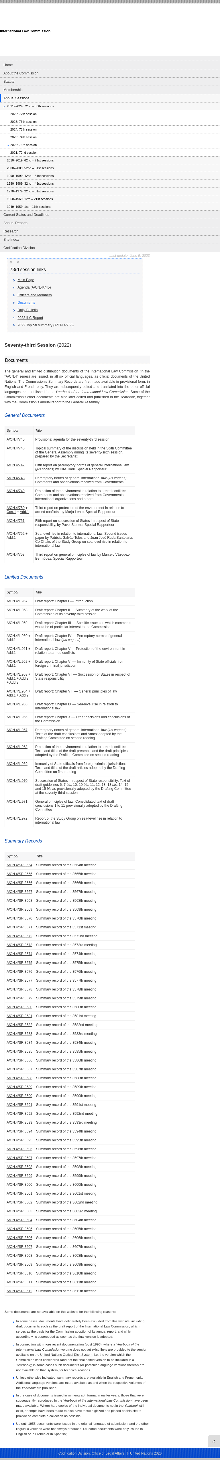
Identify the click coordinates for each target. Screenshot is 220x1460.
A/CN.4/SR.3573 (19, 945)
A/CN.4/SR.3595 (19, 1140)
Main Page (25, 280)
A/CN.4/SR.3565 (19, 874)
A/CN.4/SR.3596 (19, 1149)
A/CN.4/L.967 (17, 730)
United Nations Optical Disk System (66, 1354)
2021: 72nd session (24, 152)
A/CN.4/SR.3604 (19, 1220)
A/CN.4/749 (16, 491)
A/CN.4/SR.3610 (19, 1273)
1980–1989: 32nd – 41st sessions (30, 183)
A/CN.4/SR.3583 (19, 1034)
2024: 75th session (23, 129)
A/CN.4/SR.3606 (19, 1238)
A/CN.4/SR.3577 (19, 980)
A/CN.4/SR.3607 (19, 1247)
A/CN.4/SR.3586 (19, 1060)
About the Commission (20, 73)
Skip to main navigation (16, 1)
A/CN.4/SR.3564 (19, 865)
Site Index (11, 240)
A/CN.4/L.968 (17, 747)
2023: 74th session (23, 137)
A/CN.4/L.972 (17, 818)
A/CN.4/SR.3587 (19, 1069)
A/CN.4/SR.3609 (19, 1264)
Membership (13, 90)
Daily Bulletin (27, 310)
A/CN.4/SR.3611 (19, 1282)
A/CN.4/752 (16, 534)
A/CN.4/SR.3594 (19, 1131)
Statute (9, 82)
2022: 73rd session (23, 145)
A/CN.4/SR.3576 (19, 972)
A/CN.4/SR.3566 (19, 883)
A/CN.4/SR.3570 (19, 918)
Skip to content (43, 1)
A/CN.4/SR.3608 (19, 1256)
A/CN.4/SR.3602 (19, 1202)
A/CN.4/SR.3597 (19, 1158)
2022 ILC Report (30, 318)
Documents (26, 303)
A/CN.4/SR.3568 (19, 901)
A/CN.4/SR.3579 (19, 998)
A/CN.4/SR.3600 (19, 1185)
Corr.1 (11, 512)
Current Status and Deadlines (26, 215)
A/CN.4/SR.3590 (19, 1096)
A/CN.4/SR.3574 (19, 954)
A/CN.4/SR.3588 (19, 1078)
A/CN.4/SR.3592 (19, 1114)
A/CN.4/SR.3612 (19, 1291)
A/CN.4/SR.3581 (19, 1016)
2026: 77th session (23, 114)
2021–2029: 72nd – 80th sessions (30, 106)
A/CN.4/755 (63, 325)
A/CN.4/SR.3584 (19, 1043)
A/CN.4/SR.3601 (19, 1193)
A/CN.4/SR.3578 (19, 989)
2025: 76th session (23, 121)
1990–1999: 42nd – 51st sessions (30, 175)
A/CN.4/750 (16, 508)
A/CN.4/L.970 (17, 781)
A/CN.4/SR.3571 (19, 927)
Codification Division (19, 248)
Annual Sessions (16, 98)
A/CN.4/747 (16, 465)
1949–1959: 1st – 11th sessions (29, 206)
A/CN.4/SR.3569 (19, 909)
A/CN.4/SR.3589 (19, 1087)
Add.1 (24, 512)
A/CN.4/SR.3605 (19, 1229)
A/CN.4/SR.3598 (19, 1167)
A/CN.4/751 (16, 521)
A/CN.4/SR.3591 (19, 1105)
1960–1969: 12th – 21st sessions (30, 199)
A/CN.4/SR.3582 (19, 1025)
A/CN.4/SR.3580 (19, 1007)
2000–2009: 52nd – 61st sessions (30, 168)
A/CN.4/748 (16, 478)
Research (10, 231)
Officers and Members (34, 295)
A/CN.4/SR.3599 (19, 1176)
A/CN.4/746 (16, 448)
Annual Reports (15, 223)
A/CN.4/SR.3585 (19, 1051)
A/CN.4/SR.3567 (19, 892)
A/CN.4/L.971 (17, 802)
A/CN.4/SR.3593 (19, 1122)
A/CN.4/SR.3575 (19, 963)
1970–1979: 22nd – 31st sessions (30, 191)
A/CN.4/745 (41, 287)
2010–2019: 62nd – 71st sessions (30, 160)
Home (8, 65)
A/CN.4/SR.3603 (19, 1211)
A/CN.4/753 (16, 555)
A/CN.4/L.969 (17, 764)
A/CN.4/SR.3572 (19, 936)
